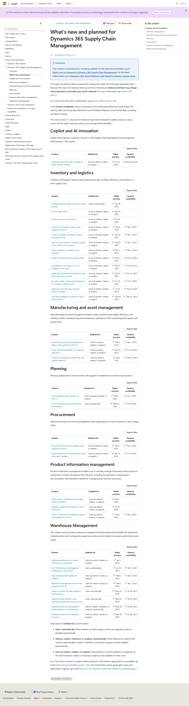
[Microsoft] (5, 3)
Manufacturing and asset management (161, 35)
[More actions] (136, 23)
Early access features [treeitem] (13, 45)
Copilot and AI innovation (156, 28)
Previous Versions (24, 698)
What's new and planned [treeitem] (19, 75)
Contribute (47, 698)
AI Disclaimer (8, 698)
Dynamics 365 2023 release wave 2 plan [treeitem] (21, 163)
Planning (149, 38)
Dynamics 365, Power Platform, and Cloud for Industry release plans (103, 76)
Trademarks (108, 698)
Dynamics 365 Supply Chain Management (73, 23)
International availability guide (70, 665)
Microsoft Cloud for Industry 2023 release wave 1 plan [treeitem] (24, 157)
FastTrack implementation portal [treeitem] (18, 141)
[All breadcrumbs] (52, 23)
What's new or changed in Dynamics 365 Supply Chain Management (85, 72)
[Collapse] (41, 23)
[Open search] (176, 3)
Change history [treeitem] (11, 41)
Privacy (57, 698)
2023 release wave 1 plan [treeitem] (15, 33)
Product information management (160, 45)
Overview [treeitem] (13, 71)
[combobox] (23, 29)
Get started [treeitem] (9, 37)
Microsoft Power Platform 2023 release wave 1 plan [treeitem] (23, 150)
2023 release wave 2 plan (105, 100)
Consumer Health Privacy (75, 698)
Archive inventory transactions (64, 219)
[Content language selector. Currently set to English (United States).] (15, 692)
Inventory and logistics (155, 31)
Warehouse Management (156, 48)
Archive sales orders (60, 211)
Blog (36, 698)
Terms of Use (96, 698)
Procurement (151, 42)
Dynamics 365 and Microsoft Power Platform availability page (107, 668)
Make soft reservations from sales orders (68, 258)
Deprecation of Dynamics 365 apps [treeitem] (19, 145)
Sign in (183, 3)
